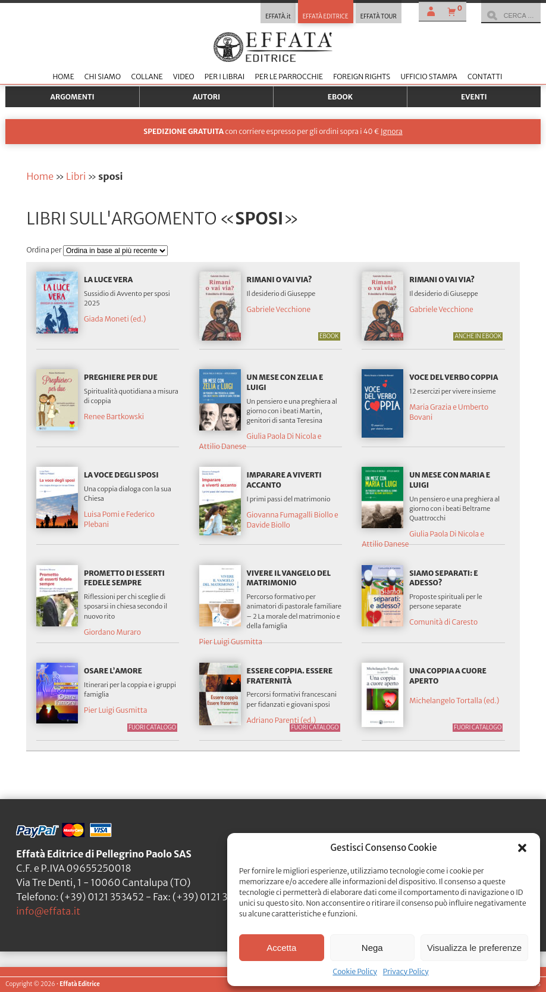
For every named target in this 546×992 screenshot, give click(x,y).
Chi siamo (102, 76)
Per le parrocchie (289, 76)
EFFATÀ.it (278, 16)
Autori (206, 96)
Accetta (281, 948)
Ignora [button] (392, 131)
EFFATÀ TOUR (378, 16)
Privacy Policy (406, 971)
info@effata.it (48, 911)
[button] (522, 848)
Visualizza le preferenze (474, 948)
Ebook (340, 96)
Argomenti (73, 96)
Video (183, 76)
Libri (76, 176)
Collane (146, 76)
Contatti (485, 76)
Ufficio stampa (428, 76)
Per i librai (225, 76)
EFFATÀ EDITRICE (326, 16)
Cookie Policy (354, 971)
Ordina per (44, 249)
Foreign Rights (361, 76)
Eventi (474, 96)
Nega (372, 948)
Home (63, 76)
